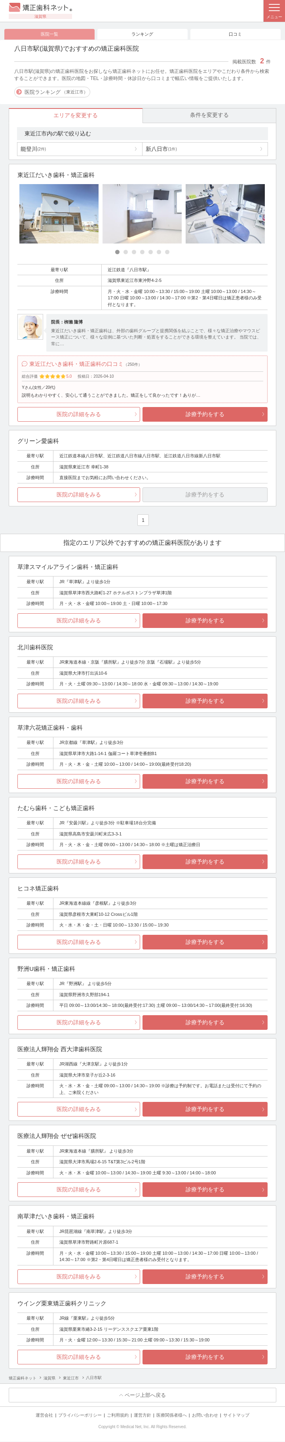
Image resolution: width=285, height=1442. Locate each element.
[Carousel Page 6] (159, 252)
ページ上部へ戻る (145, 1395)
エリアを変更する (75, 115)
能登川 (33, 149)
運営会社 (44, 1415)
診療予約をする (205, 414)
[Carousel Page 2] (126, 252)
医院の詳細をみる (79, 414)
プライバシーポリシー (80, 1415)
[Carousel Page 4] (142, 252)
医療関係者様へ (171, 1415)
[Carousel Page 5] (150, 252)
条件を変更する (209, 115)
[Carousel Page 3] (134, 252)
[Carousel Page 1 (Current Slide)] (117, 252)
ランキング (142, 34)
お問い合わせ (205, 1415)
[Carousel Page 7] (167, 252)
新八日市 (161, 149)
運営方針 (142, 1415)
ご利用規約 (118, 1415)
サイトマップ (236, 1415)
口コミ (235, 34)
